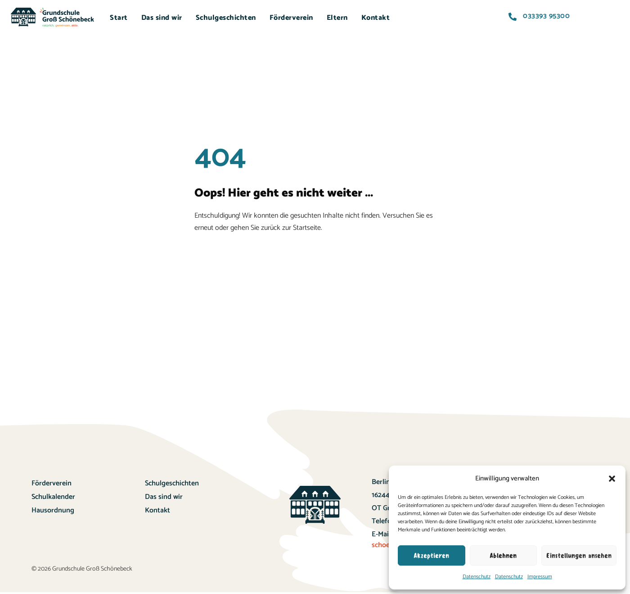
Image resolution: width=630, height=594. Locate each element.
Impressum (539, 576)
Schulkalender (53, 497)
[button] (612, 478)
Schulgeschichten (226, 18)
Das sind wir (161, 18)
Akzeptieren (431, 556)
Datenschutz (476, 576)
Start (119, 18)
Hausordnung (53, 510)
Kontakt (375, 18)
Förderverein (291, 18)
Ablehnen (503, 556)
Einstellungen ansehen (579, 556)
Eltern (337, 18)
